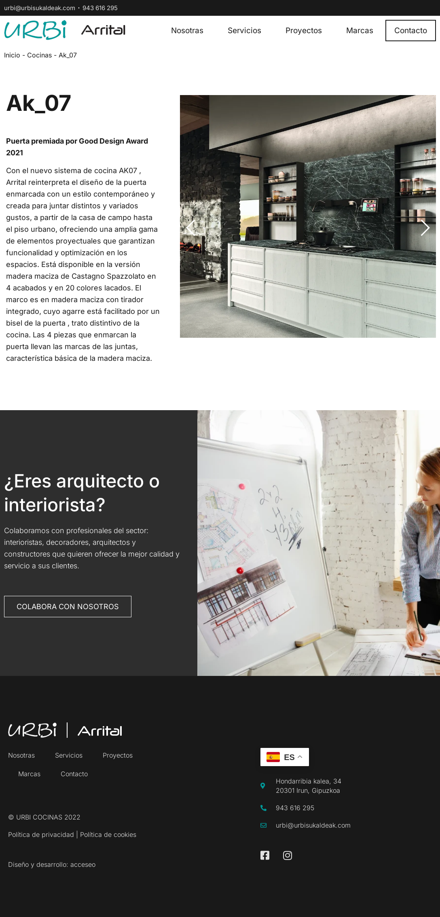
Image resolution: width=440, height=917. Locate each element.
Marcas (359, 30)
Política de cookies (108, 834)
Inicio (12, 55)
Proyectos (304, 30)
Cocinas (39, 55)
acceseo (82, 864)
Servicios (244, 30)
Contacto (410, 30)
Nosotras (187, 30)
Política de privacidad (41, 834)
